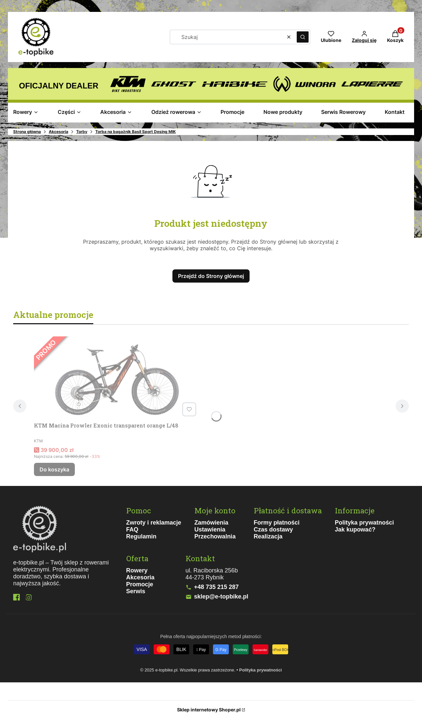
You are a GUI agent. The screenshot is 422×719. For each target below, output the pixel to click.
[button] (303, 37)
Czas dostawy (273, 529)
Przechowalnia (215, 536)
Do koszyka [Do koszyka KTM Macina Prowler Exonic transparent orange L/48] (54, 469)
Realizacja (268, 536)
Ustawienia (210, 529)
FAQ (132, 529)
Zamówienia (211, 522)
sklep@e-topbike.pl (221, 596)
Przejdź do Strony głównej (211, 276)
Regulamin (141, 536)
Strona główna (27, 131)
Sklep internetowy (209, 709)
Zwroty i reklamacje (153, 522)
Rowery (137, 570)
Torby (81, 131)
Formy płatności (277, 522)
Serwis (135, 591)
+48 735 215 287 (216, 587)
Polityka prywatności (364, 522)
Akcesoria (58, 131)
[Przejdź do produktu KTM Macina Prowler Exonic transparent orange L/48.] (116, 377)
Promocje (139, 584)
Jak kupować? (355, 529)
